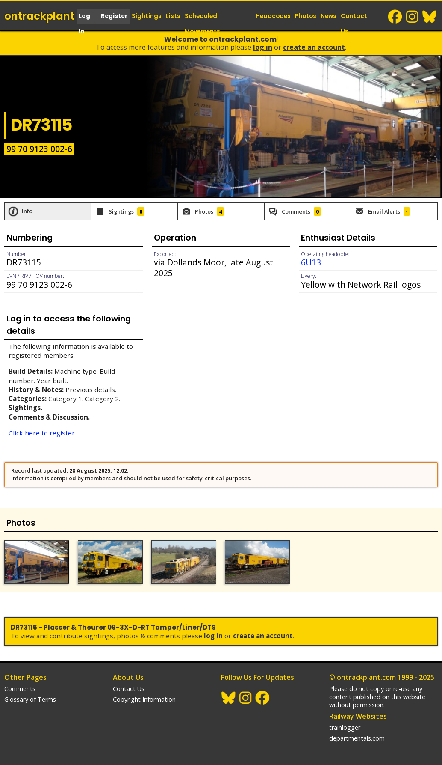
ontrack (39, 16)
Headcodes (273, 16)
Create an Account (314, 47)
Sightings (147, 16)
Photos (305, 16)
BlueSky (429, 16)
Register (114, 16)
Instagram (412, 16)
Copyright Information (144, 699)
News (328, 16)
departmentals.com (357, 738)
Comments (19, 689)
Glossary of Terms (30, 699)
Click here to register (42, 433)
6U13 (311, 262)
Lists (173, 16)
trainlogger (344, 727)
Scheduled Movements (202, 24)
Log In (84, 24)
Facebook (395, 16)
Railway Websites (358, 716)
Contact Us (354, 24)
